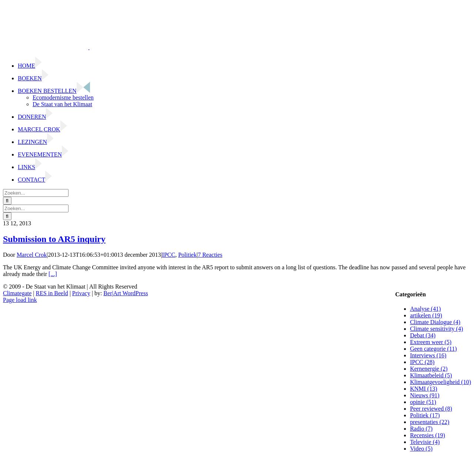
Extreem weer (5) (430, 342)
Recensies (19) (427, 435)
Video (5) (421, 448)
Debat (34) (422, 335)
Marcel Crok (32, 255)
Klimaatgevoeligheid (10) (440, 382)
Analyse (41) (425, 309)
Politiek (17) (425, 415)
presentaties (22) (429, 422)
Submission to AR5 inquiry (54, 239)
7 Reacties (210, 255)
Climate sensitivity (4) (436, 329)
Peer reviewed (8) (431, 408)
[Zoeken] (7, 201)
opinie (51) (423, 402)
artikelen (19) (426, 315)
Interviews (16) (428, 355)
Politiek (187, 255)
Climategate (17, 293)
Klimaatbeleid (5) (431, 375)
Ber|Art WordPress (125, 293)
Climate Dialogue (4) (435, 322)
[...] (53, 274)
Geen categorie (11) (433, 349)
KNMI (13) (423, 388)
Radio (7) (421, 428)
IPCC (169, 255)
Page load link (20, 300)
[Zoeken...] (36, 193)
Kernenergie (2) (428, 369)
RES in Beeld (52, 293)
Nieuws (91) (425, 395)
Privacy (81, 293)
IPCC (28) (422, 362)
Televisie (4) (425, 442)
